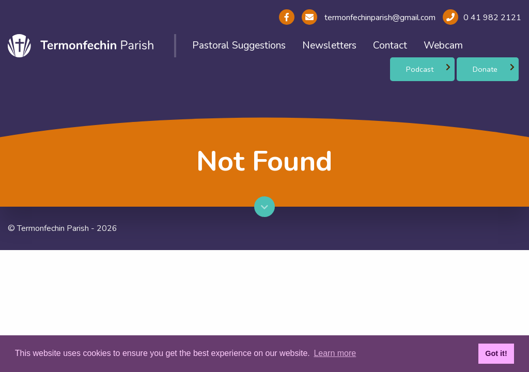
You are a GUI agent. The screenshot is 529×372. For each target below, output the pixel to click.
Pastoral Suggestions (239, 45)
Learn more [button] (335, 353)
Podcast (419, 69)
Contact (390, 45)
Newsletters (329, 45)
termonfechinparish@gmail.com (378, 17)
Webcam (443, 45)
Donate (485, 69)
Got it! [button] (496, 353)
